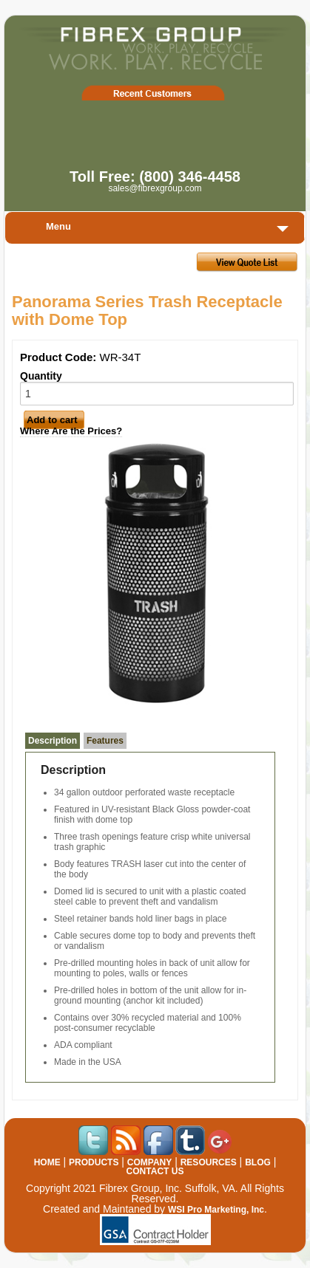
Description (52, 741)
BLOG (258, 1162)
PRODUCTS (93, 1162)
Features (105, 741)
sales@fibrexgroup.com (154, 188)
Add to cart (52, 419)
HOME (47, 1162)
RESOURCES (209, 1162)
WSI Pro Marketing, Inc (216, 1209)
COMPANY (149, 1162)
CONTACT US (155, 1171)
